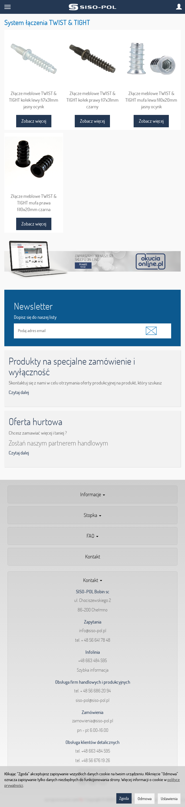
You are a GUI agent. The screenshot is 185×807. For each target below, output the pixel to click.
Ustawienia (169, 798)
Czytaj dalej (19, 392)
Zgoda (124, 798)
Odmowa (145, 798)
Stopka (92, 515)
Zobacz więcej (33, 121)
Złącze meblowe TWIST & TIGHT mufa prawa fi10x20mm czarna (34, 202)
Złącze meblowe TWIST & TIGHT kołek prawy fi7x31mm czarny (92, 99)
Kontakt (92, 556)
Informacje (92, 494)
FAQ (92, 536)
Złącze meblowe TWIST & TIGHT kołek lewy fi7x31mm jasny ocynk (33, 99)
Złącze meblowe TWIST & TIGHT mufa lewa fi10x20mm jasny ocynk (151, 99)
